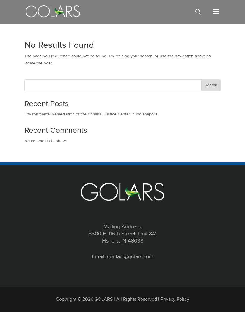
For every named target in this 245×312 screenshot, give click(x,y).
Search (211, 85)
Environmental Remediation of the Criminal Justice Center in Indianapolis (91, 114)
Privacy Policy (175, 299)
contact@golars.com (130, 256)
